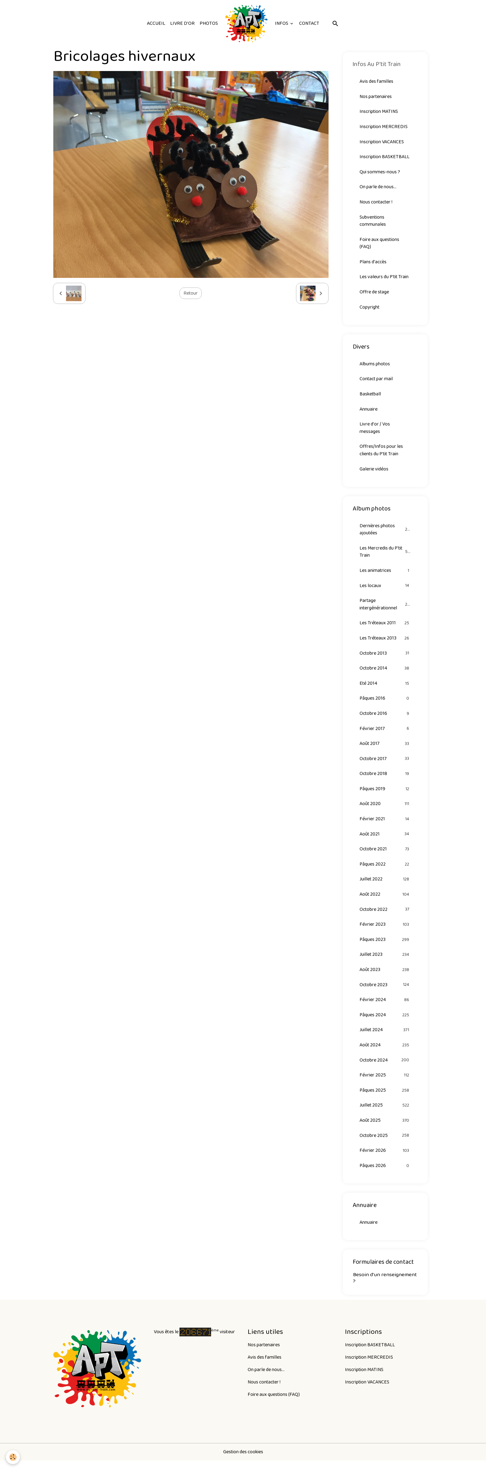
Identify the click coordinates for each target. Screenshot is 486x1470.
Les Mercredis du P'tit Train (385, 555)
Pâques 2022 (385, 870)
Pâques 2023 (385, 946)
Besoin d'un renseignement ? (385, 1286)
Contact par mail (376, 381)
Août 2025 (385, 1129)
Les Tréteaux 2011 (385, 627)
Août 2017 (385, 749)
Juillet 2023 (385, 961)
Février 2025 (385, 1083)
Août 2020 (385, 809)
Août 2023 (385, 977)
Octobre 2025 (385, 1144)
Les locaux (385, 589)
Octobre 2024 (385, 1068)
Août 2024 (385, 1053)
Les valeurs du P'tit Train (384, 279)
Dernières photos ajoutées (385, 532)
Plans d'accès (373, 263)
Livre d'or (182, 23)
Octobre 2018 (385, 779)
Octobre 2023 (385, 992)
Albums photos (375, 366)
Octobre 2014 (385, 673)
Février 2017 (385, 733)
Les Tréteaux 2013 (385, 642)
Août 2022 (385, 901)
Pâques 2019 (385, 794)
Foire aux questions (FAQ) (380, 244)
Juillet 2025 (385, 1113)
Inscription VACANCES (382, 142)
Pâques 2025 (385, 1098)
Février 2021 (385, 825)
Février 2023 (385, 931)
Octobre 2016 (385, 718)
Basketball (370, 396)
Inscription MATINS (379, 112)
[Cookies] (13, 1457)
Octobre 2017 (385, 764)
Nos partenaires (376, 96)
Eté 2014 (385, 688)
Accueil (156, 23)
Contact (309, 23)
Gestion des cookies (243, 1461)
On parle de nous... (378, 188)
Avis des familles (376, 81)
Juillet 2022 (385, 885)
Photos (209, 23)
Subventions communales (373, 221)
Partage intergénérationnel (385, 608)
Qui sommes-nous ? (380, 172)
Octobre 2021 (385, 855)
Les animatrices (385, 574)
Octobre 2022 (385, 916)
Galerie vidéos (374, 472)
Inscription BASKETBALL (385, 157)
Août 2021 (385, 840)
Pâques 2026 (385, 1174)
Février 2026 (385, 1159)
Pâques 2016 (385, 703)
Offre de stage (375, 294)
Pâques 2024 (385, 1022)
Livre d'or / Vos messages (375, 430)
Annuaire (369, 412)
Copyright (370, 309)
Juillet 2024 (385, 1037)
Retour (190, 293)
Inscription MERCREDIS (384, 127)
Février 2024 (385, 1007)
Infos (282, 23)
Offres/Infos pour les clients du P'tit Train (381, 453)
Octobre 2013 (385, 658)
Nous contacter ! (376, 203)
